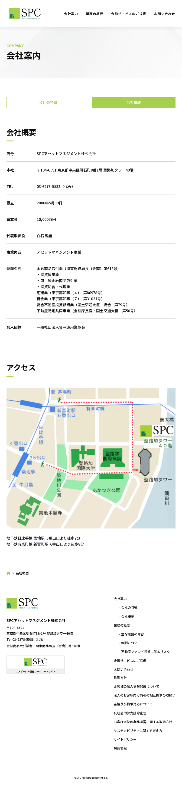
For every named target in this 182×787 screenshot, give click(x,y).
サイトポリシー (124, 738)
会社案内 (71, 13)
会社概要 (127, 615)
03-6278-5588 (49, 186)
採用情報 (119, 747)
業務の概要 (94, 13)
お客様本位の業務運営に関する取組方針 (142, 720)
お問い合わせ (164, 13)
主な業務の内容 (132, 633)
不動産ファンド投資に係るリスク (145, 651)
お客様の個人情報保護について (136, 685)
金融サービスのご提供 (128, 13)
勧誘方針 (119, 676)
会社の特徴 (129, 606)
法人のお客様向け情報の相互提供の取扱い (144, 694)
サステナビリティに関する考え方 (137, 729)
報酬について (130, 642)
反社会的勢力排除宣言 (129, 712)
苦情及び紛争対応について (132, 703)
